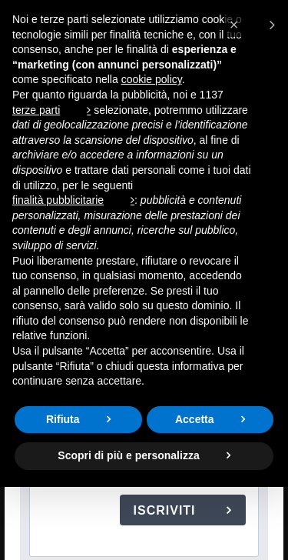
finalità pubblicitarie (58, 200)
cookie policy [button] (151, 79)
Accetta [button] (194, 419)
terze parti (36, 110)
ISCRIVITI (167, 510)
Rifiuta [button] (63, 419)
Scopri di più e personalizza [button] (128, 455)
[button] (252, 24)
